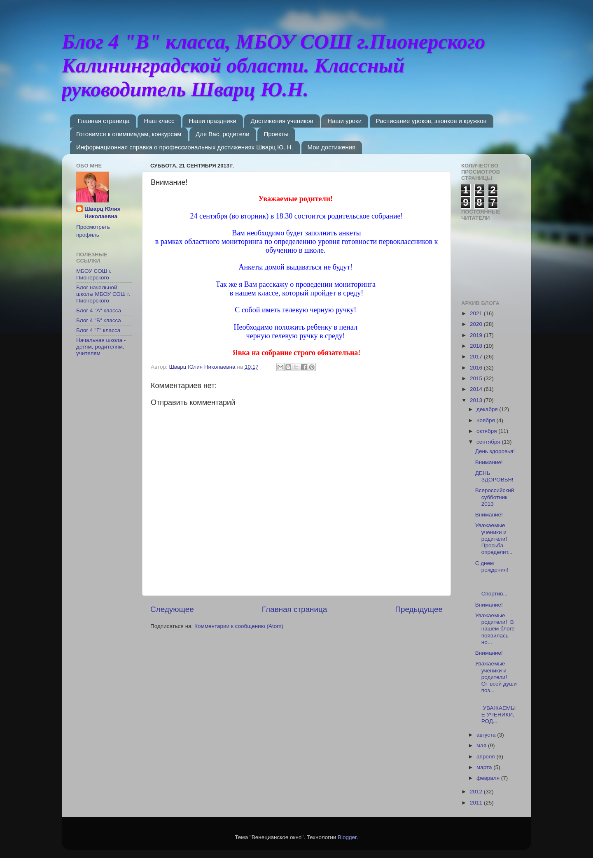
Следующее (172, 609)
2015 (477, 378)
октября (487, 431)
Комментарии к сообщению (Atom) (238, 626)
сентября (489, 442)
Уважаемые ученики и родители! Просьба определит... (494, 538)
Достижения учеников (281, 120)
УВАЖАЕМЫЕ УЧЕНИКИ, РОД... (495, 711)
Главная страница (104, 120)
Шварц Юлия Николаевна (102, 213)
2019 (477, 335)
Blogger (347, 837)
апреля (486, 756)
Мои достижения (332, 147)
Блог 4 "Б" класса (98, 320)
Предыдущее (419, 609)
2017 (477, 356)
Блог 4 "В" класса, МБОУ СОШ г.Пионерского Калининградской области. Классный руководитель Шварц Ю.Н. (273, 65)
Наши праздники (212, 120)
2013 (477, 400)
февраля (488, 778)
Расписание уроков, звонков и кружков (431, 120)
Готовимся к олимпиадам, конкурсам (128, 133)
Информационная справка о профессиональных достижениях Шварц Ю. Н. (184, 147)
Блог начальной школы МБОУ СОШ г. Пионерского (103, 294)
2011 (477, 803)
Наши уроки (344, 120)
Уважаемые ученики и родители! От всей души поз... (496, 676)
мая (482, 745)
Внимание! (489, 462)
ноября (486, 420)
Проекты (276, 133)
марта (484, 767)
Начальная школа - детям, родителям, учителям (101, 346)
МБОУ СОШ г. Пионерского (94, 274)
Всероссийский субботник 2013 (494, 497)
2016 (477, 368)
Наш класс (159, 120)
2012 (477, 791)
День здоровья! (495, 451)
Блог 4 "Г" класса (98, 330)
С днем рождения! (491, 566)
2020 (477, 324)
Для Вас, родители (223, 133)
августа (486, 735)
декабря (487, 409)
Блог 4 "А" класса (98, 310)
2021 (477, 313)
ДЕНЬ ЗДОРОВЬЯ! (494, 476)
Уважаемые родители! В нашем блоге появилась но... (495, 628)
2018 (477, 346)
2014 (477, 389)
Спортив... (496, 587)
